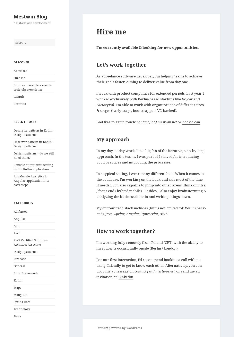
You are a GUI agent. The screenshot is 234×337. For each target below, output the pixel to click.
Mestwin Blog (30, 16)
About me (20, 71)
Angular (20, 219)
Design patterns (25, 252)
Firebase (20, 259)
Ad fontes (20, 211)
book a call (191, 122)
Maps (17, 287)
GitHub (19, 97)
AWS (17, 233)
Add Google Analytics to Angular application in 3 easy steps (31, 180)
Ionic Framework (26, 273)
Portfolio (20, 104)
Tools (17, 316)
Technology (22, 309)
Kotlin (18, 280)
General (19, 266)
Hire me (19, 78)
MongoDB (20, 295)
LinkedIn (126, 277)
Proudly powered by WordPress (119, 328)
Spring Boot (22, 302)
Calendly (113, 265)
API (16, 226)
